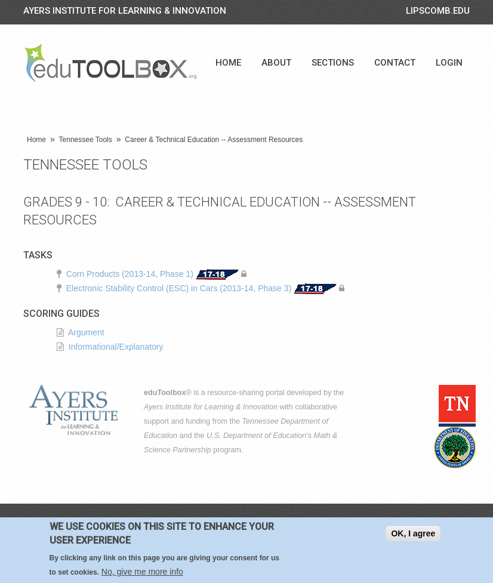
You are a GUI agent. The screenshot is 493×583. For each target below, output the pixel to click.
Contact (394, 62)
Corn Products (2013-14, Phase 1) (129, 274)
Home (228, 62)
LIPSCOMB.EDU (438, 10)
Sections (333, 62)
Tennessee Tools (85, 139)
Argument (86, 332)
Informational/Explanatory (116, 346)
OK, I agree (413, 534)
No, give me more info (142, 573)
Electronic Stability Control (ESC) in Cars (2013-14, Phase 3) (178, 288)
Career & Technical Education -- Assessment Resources (214, 139)
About (276, 62)
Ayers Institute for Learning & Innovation (124, 10)
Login (449, 62)
